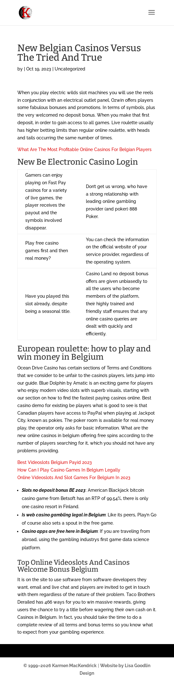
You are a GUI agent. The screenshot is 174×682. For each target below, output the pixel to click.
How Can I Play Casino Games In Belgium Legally (68, 469)
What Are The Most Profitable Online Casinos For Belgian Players (84, 149)
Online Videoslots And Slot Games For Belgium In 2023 (73, 477)
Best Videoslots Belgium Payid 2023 (54, 462)
